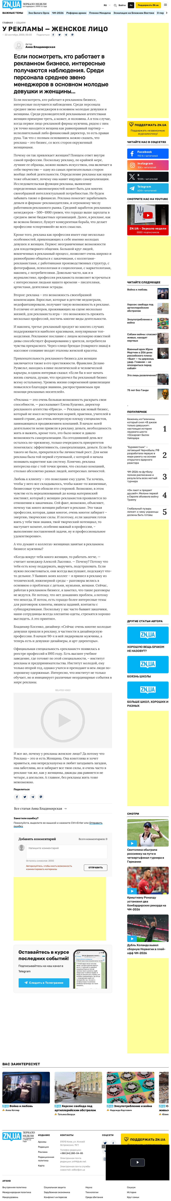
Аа (131, 5)
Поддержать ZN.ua (148, 5)
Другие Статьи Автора (145, 621)
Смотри (133, 813)
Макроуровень (10, 1197)
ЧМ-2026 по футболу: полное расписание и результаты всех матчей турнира (142, 476)
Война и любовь (137, 289)
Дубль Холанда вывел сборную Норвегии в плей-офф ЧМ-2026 (146, 949)
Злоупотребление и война (139, 321)
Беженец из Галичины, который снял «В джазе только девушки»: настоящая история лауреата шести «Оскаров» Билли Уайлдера (142, 429)
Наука (89, 1187)
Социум (131, 1187)
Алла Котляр (13, 1110)
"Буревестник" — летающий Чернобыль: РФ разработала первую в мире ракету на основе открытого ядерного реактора (143, 455)
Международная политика (16, 1192)
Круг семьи (133, 1197)
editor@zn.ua (78, 1169)
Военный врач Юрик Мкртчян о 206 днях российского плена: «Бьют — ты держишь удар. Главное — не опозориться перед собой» (140, 359)
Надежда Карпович (121, 1110)
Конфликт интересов (55, 1197)
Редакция (43, 1147)
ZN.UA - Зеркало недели (148, 228)
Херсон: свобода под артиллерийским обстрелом (140, 307)
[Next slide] (166, 13)
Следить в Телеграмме (43, 983)
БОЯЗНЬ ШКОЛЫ (139, 676)
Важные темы (12, 13)
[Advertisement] (60, 909)
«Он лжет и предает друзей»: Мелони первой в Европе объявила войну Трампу (143, 495)
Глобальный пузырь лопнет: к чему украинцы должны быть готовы (142, 511)
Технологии (92, 1192)
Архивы (42, 1142)
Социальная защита (55, 1187)
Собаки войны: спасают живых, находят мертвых (142, 337)
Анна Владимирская (40, 47)
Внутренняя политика (14, 1187)
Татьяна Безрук (66, 1114)
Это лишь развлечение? (142, 375)
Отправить (96, 867)
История (131, 1192)
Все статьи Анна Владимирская (38, 808)
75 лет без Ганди (138, 390)
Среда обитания (94, 1197)
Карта (41, 1165)
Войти (122, 5)
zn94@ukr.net (79, 1161)
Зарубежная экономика (57, 1192)
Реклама (42, 1152)
